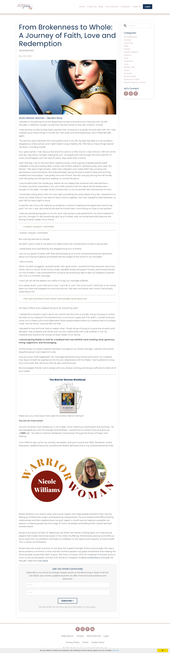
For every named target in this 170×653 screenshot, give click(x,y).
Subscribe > (67, 600)
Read (137, 6)
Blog (101, 6)
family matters (131, 52)
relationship (130, 77)
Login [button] (147, 7)
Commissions (111, 6)
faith (126, 46)
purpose (128, 74)
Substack (125, 6)
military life (129, 68)
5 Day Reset (42, 560)
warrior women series (27, 50)
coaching (128, 43)
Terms (85, 642)
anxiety (127, 40)
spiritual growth (132, 80)
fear (126, 58)
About (82, 6)
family (127, 49)
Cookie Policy (97, 642)
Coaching (91, 6)
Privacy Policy (72, 642)
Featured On (67, 636)
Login (106, 636)
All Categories (130, 37)
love (126, 65)
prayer (127, 71)
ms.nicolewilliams (92, 557)
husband (128, 61)
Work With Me (94, 636)
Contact (80, 636)
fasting (127, 55)
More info (115, 650)
